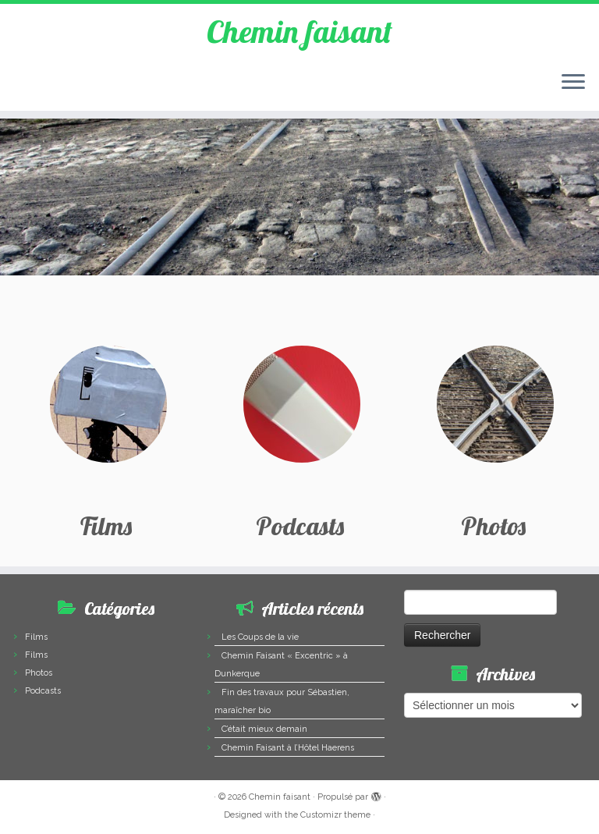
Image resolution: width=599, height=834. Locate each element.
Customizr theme (335, 815)
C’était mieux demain (264, 729)
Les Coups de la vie (260, 637)
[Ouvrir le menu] (573, 82)
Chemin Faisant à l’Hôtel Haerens (288, 748)
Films (36, 637)
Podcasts (43, 691)
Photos (38, 673)
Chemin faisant (299, 31)
